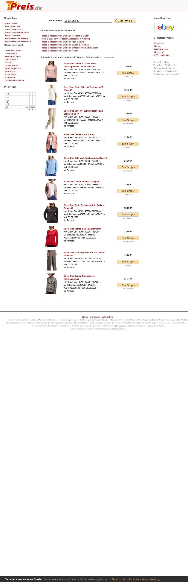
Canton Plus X (11, 59)
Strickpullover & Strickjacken (85, 48)
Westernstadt (11, 53)
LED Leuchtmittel (162, 55)
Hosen (75, 51)
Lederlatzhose (11, 65)
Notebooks (159, 52)
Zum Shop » (128, 73)
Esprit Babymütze (13, 68)
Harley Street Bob (13, 35)
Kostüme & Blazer (80, 36)
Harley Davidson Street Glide (18, 41)
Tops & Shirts (78, 42)
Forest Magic (11, 74)
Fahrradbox (10, 71)
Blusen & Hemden (80, 45)
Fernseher (159, 43)
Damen (66, 36)
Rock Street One (12, 26)
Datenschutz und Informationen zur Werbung (136, 579)
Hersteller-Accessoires (69, 39)
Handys (157, 46)
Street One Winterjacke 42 (17, 32)
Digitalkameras (161, 49)
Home (85, 317)
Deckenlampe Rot (13, 50)
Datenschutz (107, 317)
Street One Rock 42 (14, 29)
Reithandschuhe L (13, 56)
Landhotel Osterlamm (14, 80)
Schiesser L (10, 77)
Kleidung (86, 39)
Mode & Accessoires (51, 36)
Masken (8, 62)
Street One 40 (11, 23)
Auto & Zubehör (49, 39)
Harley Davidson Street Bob (17, 38)
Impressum (95, 317)
